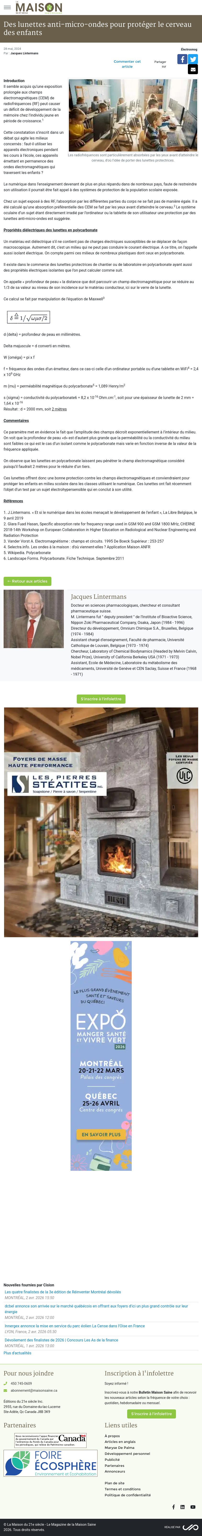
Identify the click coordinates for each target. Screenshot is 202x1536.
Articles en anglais (120, 1442)
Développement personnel (127, 1454)
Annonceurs (115, 1471)
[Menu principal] (7, 7)
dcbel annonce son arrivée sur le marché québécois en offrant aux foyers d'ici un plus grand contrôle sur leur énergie (96, 1309)
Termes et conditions (123, 1489)
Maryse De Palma (119, 1448)
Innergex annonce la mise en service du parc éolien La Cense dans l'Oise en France (75, 1326)
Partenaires (114, 1465)
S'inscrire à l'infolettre (101, 699)
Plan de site (115, 1483)
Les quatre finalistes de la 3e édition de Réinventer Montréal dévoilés (63, 1292)
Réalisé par (172, 1527)
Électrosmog (189, 49)
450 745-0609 (21, 1384)
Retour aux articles (27, 581)
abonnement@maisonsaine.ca (34, 1391)
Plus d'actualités (17, 1353)
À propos (112, 1436)
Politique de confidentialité (128, 1495)
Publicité (112, 1460)
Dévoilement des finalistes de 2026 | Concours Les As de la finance (61, 1340)
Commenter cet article (127, 64)
